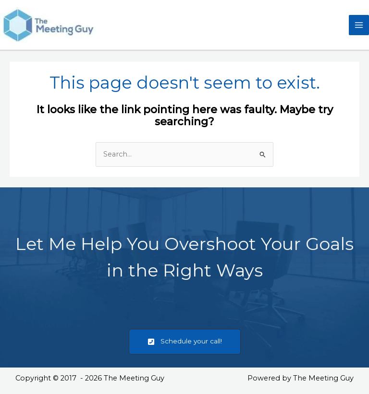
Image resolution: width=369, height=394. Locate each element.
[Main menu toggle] (359, 25)
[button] (185, 342)
